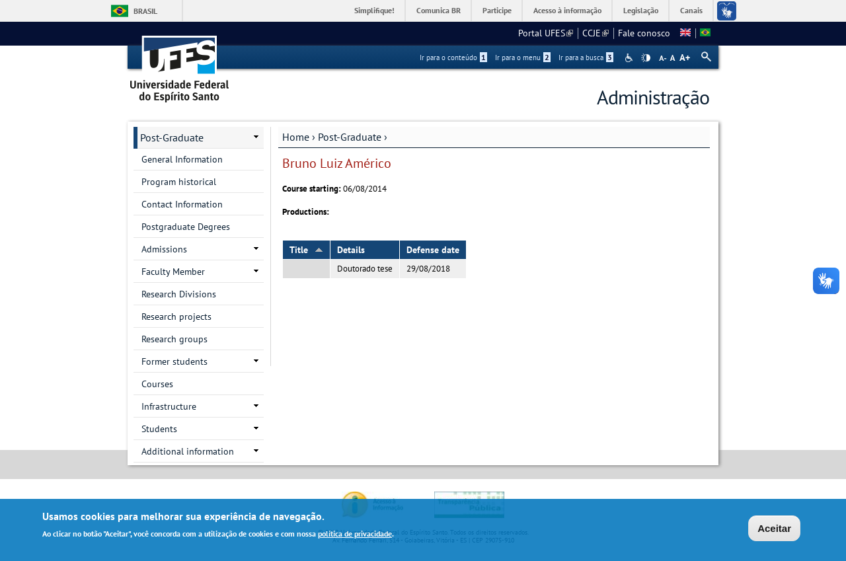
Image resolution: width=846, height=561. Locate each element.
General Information (182, 159)
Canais (691, 10)
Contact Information (182, 204)
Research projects (176, 316)
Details (351, 250)
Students (159, 429)
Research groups (174, 339)
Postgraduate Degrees (185, 227)
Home (295, 136)
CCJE (595, 33)
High (645, 58)
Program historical (178, 182)
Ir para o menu (523, 57)
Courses (157, 384)
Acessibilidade (630, 58)
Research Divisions (178, 294)
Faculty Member (173, 272)
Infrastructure (168, 406)
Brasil (145, 11)
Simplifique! (374, 10)
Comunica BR (438, 10)
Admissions (164, 249)
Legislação (640, 10)
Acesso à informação (567, 10)
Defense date (432, 250)
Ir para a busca (585, 57)
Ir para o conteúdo (453, 57)
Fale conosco (644, 33)
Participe (497, 10)
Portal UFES (545, 33)
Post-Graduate (349, 136)
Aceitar (774, 529)
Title (306, 250)
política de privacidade (355, 535)
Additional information (187, 451)
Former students (174, 361)
